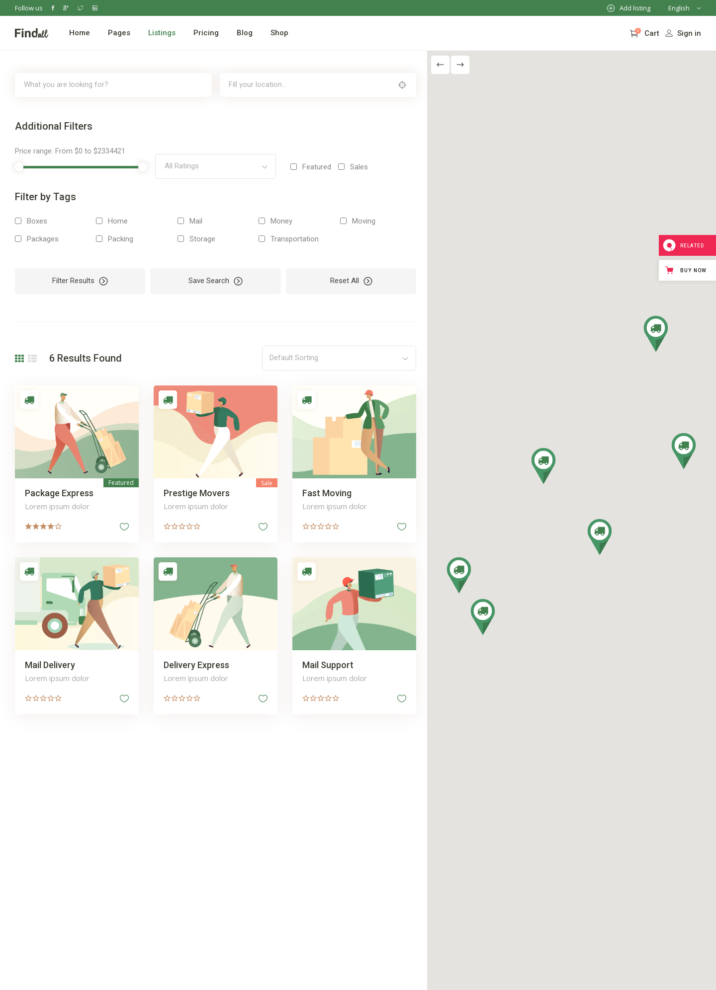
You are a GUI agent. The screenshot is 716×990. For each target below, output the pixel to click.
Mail (195, 221)
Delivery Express (196, 664)
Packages (43, 238)
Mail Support (327, 664)
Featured (315, 166)
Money (280, 221)
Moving (362, 221)
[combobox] (214, 166)
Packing (120, 238)
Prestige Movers (196, 492)
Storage (202, 238)
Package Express (59, 492)
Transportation (293, 238)
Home (118, 221)
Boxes (37, 221)
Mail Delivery (50, 664)
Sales (358, 166)
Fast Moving (326, 492)
